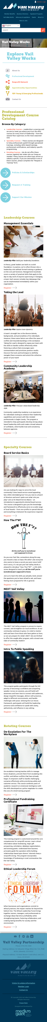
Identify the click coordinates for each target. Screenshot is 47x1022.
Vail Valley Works (8, 17)
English (6, 25)
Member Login (41, 2)
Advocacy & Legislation (23, 17)
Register (7, 288)
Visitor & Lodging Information (23, 983)
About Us (41, 17)
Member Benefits (9, 14)
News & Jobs (23, 20)
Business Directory (22, 14)
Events (34, 17)
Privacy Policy (23, 1003)
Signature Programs (36, 14)
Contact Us (23, 990)
